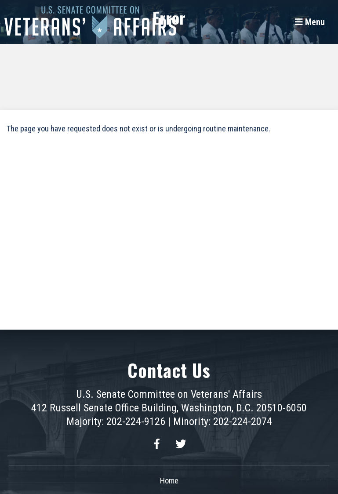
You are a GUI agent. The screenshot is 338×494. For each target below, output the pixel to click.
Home (169, 480)
